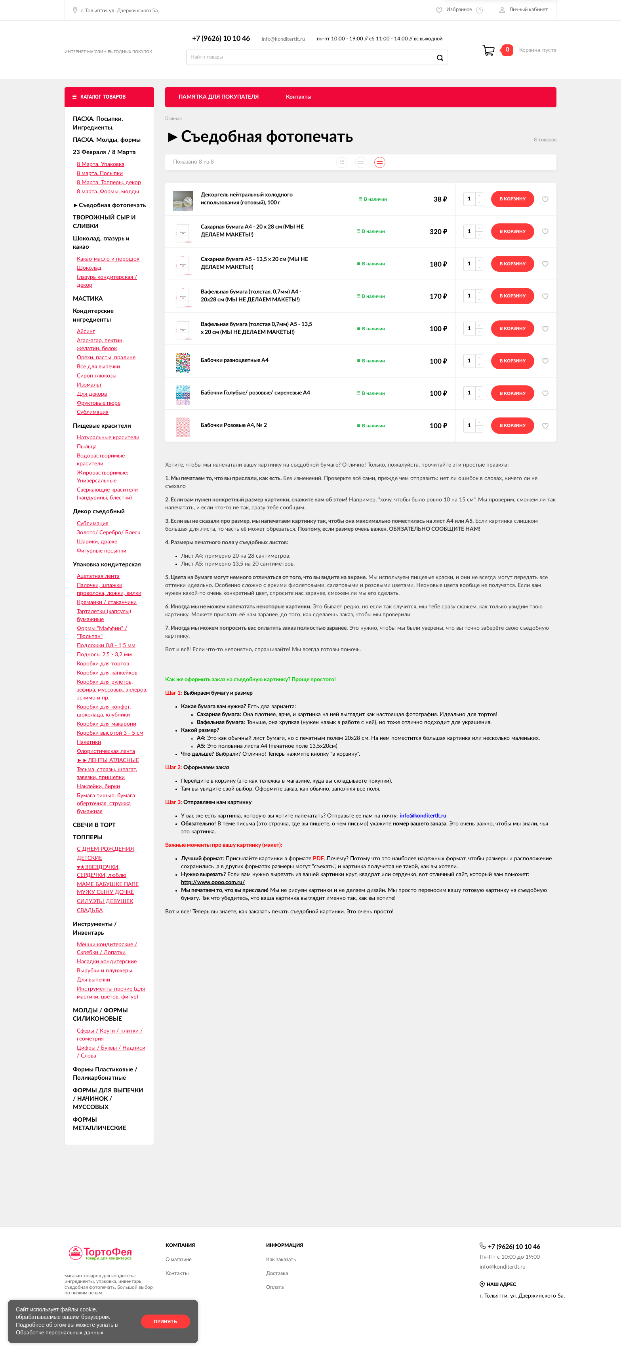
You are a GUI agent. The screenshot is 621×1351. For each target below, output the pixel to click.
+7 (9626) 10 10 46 (225, 42)
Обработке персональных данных (59, 1333)
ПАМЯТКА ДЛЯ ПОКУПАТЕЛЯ (219, 106)
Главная (173, 127)
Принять (165, 1321)
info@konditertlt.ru (287, 43)
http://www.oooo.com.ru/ (213, 891)
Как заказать (281, 1259)
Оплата (275, 1287)
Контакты (298, 106)
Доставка (277, 1273)
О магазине (179, 1259)
